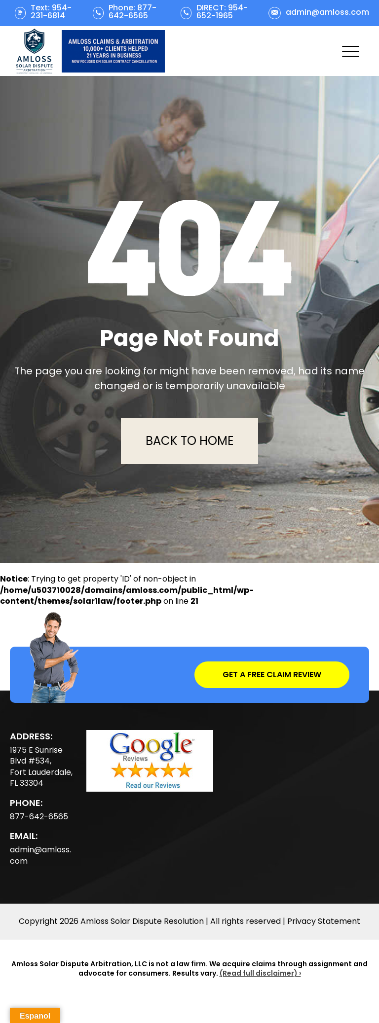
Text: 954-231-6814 (51, 12)
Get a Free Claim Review (272, 674)
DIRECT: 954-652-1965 (222, 12)
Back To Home (189, 441)
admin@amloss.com (327, 12)
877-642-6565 (39, 816)
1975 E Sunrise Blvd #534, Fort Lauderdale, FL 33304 (41, 766)
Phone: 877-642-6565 (132, 12)
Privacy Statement (323, 921)
